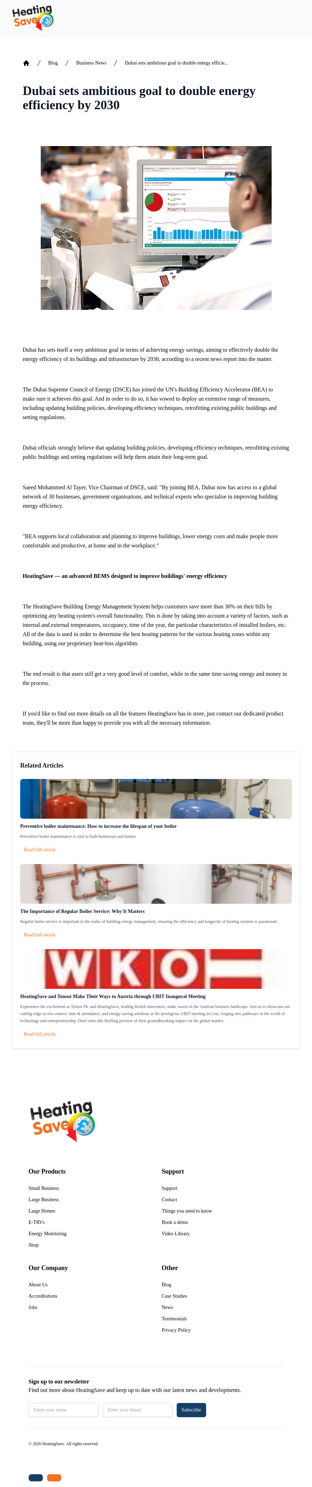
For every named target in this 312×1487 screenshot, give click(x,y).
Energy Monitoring (48, 1233)
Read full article (40, 849)
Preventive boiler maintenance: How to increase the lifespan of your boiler (98, 826)
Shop (34, 1245)
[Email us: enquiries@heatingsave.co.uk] (54, 1477)
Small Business (44, 1188)
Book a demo (175, 1222)
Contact (169, 1199)
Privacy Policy (176, 1330)
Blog (53, 63)
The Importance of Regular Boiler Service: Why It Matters (82, 911)
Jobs (33, 1307)
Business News (91, 63)
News (167, 1307)
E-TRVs (37, 1222)
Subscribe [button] (191, 1410)
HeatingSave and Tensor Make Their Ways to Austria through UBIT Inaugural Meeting (112, 996)
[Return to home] (32, 18)
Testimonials (174, 1318)
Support (169, 1188)
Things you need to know (187, 1211)
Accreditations (43, 1296)
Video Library (176, 1233)
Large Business (44, 1199)
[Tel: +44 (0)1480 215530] (36, 1477)
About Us (38, 1284)
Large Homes (42, 1211)
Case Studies (174, 1296)
